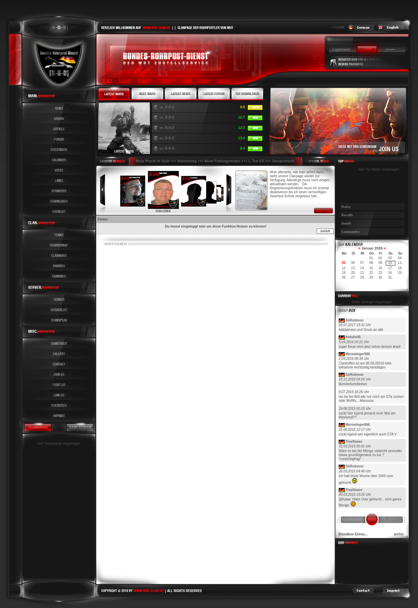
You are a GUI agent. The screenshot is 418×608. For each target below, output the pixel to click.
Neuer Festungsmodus (222, 161)
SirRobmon (355, 320)
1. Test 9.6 (256, 161)
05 (343, 263)
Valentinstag (187, 161)
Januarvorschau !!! (287, 161)
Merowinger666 (358, 354)
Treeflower (354, 441)
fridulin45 (353, 337)
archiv (399, 534)
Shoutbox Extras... (353, 534)
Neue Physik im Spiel (153, 161)
